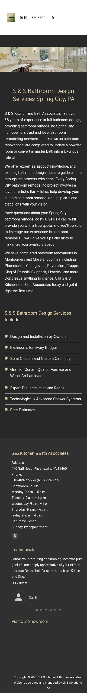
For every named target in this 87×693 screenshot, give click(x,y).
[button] (36, 610)
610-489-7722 (22, 480)
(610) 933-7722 (48, 480)
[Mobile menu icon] (11, 17)
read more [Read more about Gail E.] (19, 582)
